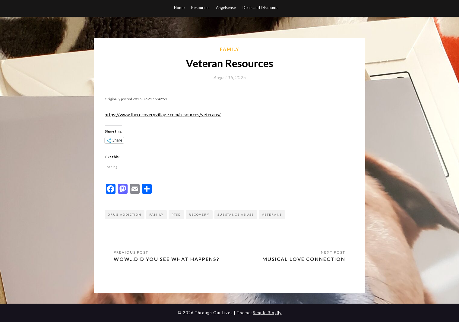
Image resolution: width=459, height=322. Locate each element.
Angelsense (226, 7)
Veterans (272, 214)
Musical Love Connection (303, 259)
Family (229, 49)
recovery (199, 214)
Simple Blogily (267, 312)
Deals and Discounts (260, 7)
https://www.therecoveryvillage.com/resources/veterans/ (163, 114)
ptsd (176, 214)
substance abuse (235, 214)
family (156, 214)
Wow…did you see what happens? (167, 259)
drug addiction (124, 214)
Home (179, 7)
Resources (200, 7)
